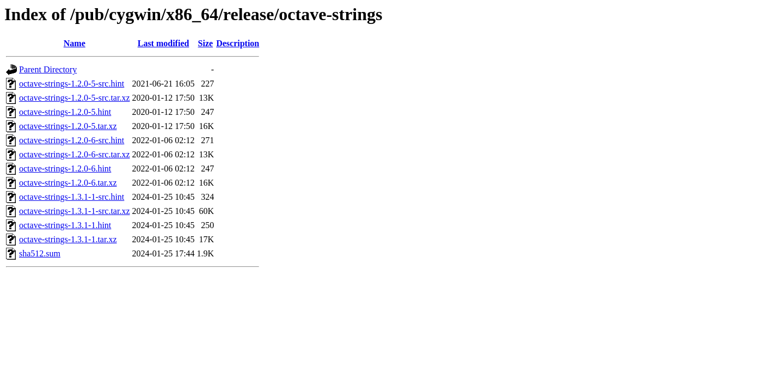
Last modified (163, 43)
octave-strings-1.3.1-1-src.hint (71, 196)
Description (237, 43)
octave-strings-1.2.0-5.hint (65, 112)
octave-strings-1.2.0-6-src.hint (71, 140)
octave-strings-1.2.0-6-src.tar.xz (74, 154)
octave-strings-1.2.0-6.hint (65, 168)
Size (205, 43)
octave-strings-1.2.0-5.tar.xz (68, 126)
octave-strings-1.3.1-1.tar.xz (68, 239)
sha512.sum (39, 253)
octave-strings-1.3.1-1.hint (65, 225)
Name (74, 43)
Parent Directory (48, 69)
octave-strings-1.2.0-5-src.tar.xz (74, 97)
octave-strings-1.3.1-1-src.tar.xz (74, 211)
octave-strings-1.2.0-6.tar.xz (68, 182)
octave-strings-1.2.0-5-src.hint (71, 83)
